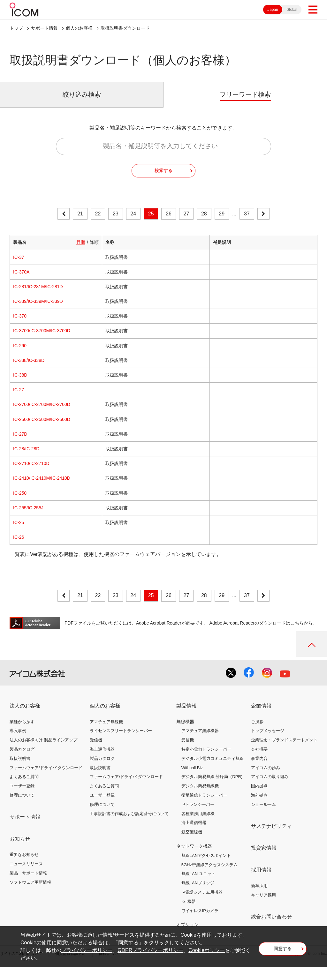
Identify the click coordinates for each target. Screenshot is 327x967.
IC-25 (18, 522)
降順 (94, 242)
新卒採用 (259, 885)
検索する (163, 170)
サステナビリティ (271, 826)
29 (221, 213)
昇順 (80, 242)
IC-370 (20, 316)
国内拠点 (259, 785)
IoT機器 (188, 901)
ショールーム (263, 804)
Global (291, 9)
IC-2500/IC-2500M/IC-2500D (41, 419)
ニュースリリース (26, 863)
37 (247, 213)
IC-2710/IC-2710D (31, 463)
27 (186, 213)
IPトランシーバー (197, 804)
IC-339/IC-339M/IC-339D (38, 301)
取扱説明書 (20, 758)
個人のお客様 (79, 28)
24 (133, 213)
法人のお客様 (25, 705)
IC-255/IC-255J (28, 507)
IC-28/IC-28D (26, 448)
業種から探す (22, 721)
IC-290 (20, 345)
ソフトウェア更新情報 (30, 882)
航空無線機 (191, 831)
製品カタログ (22, 749)
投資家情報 (264, 848)
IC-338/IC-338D (28, 360)
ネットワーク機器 (194, 846)
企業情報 (261, 705)
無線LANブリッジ (197, 883)
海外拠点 (259, 795)
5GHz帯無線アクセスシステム (209, 864)
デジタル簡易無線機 (200, 785)
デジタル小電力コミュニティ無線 (212, 758)
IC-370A (21, 271)
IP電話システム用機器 (202, 892)
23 (115, 213)
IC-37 (18, 257)
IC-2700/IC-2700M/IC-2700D (41, 404)
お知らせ (20, 839)
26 (168, 213)
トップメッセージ (267, 730)
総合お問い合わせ (271, 916)
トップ (16, 28)
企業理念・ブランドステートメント (284, 740)
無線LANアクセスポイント (206, 855)
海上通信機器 (102, 749)
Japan (272, 9)
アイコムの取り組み (269, 776)
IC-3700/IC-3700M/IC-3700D (41, 330)
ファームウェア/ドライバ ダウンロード (46, 767)
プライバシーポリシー (86, 950)
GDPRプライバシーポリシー (150, 950)
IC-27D (20, 434)
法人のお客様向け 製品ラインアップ (43, 740)
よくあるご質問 (24, 776)
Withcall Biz (192, 767)
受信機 (96, 740)
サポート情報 (44, 28)
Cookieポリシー (206, 950)
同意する (283, 948)
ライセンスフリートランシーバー (121, 730)
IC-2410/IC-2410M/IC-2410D (41, 478)
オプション (187, 924)
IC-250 (20, 493)
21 (80, 213)
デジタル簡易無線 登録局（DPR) (211, 776)
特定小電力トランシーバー (206, 749)
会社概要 (259, 749)
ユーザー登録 (22, 785)
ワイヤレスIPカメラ (199, 910)
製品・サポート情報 (28, 873)
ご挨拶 (257, 721)
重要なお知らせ (24, 854)
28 (204, 213)
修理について (22, 795)
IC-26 (18, 537)
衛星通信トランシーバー (204, 795)
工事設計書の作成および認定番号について (129, 813)
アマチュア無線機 (106, 721)
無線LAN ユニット (198, 873)
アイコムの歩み (265, 767)
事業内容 (259, 758)
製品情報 (186, 705)
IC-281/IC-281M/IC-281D (38, 286)
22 (98, 213)
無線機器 (185, 721)
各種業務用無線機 (198, 813)
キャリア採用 (263, 895)
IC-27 (18, 389)
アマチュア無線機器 (200, 730)
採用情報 (261, 870)
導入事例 (18, 730)
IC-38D (20, 375)
